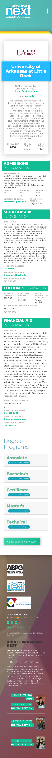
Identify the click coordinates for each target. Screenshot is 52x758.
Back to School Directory (21, 541)
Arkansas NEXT (14, 650)
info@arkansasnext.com (26, 617)
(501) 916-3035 (11, 413)
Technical (18, 524)
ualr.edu (29, 96)
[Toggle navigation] (44, 11)
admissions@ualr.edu (15, 202)
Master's (18, 508)
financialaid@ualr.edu (15, 275)
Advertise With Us (18, 627)
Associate (18, 460)
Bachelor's (18, 476)
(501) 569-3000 (30, 91)
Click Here (10, 269)
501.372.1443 (21, 614)
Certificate (18, 492)
